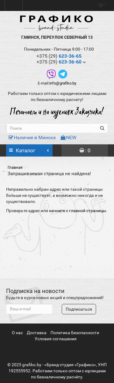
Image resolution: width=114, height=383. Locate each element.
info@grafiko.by (62, 83)
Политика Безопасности (74, 332)
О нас (17, 332)
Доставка (37, 332)
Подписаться (79, 309)
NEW (68, 137)
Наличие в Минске (32, 137)
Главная (15, 167)
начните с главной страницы (77, 210)
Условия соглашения (56, 338)
